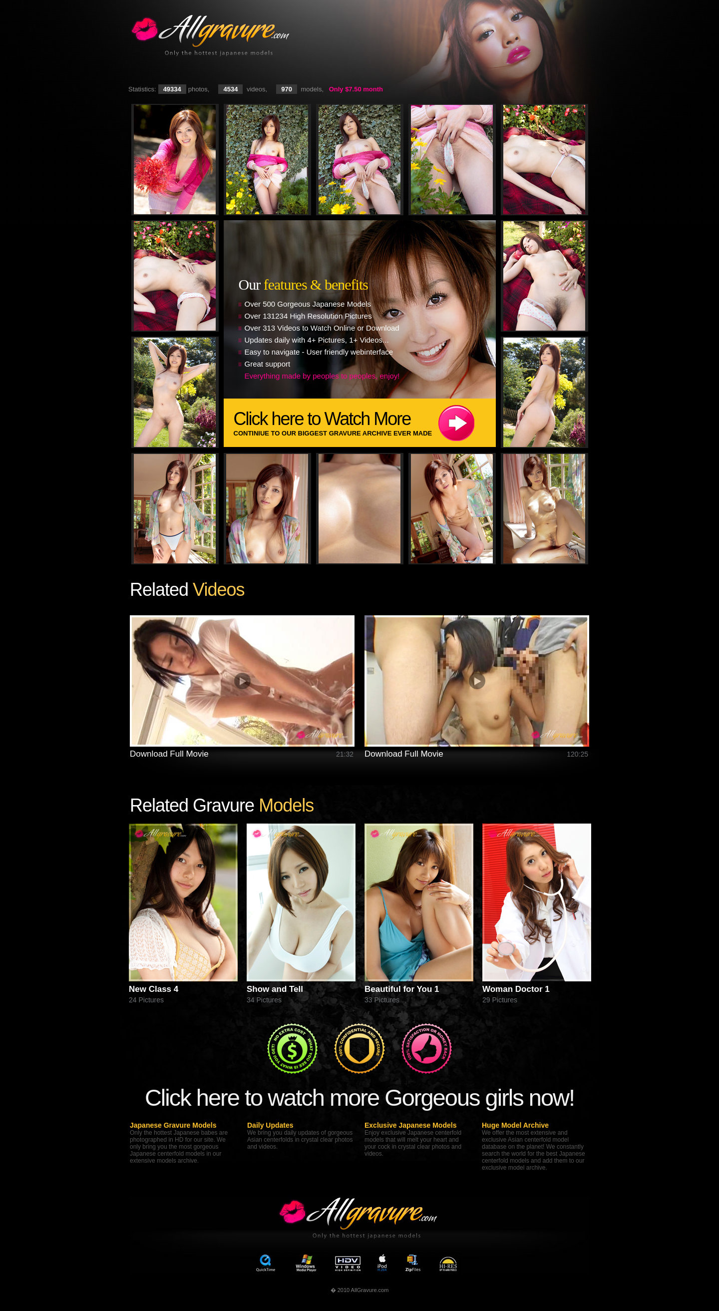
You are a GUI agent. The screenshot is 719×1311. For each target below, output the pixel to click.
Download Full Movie (169, 754)
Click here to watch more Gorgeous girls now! (359, 1097)
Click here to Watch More (365, 423)
